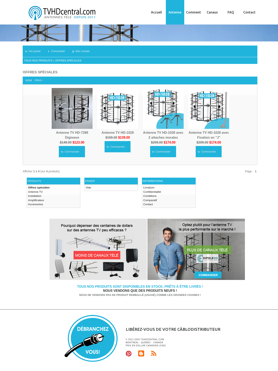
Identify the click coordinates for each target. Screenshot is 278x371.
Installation (34, 195)
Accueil (156, 12)
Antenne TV (35, 191)
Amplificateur (35, 199)
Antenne (175, 12)
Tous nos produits (38, 60)
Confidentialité (151, 191)
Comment (193, 12)
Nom (29, 80)
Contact (249, 12)
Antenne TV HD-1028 (118, 132)
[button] (34, 51)
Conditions (149, 195)
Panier (90, 181)
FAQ (231, 12)
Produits (34, 181)
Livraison (148, 187)
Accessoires (35, 203)
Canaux (212, 12)
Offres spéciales (68, 60)
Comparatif (149, 199)
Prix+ (38, 80)
